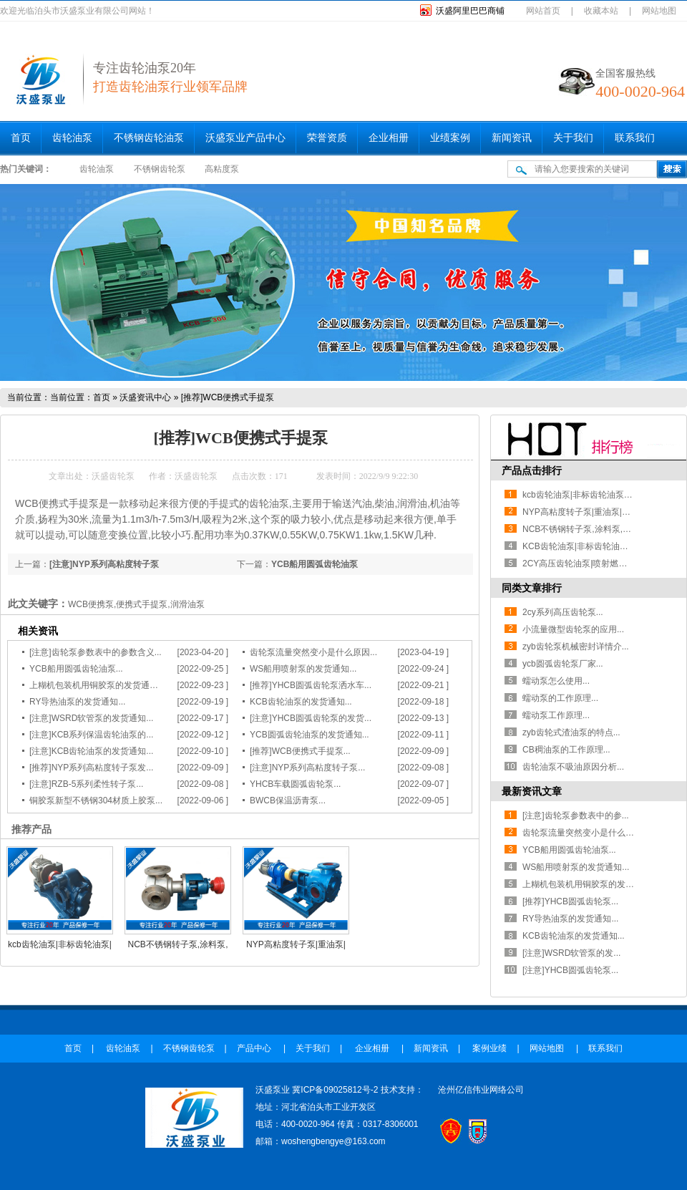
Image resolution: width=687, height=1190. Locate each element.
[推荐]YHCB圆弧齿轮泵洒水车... (310, 685)
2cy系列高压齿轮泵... (562, 612)
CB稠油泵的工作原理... (566, 750)
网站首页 (543, 11)
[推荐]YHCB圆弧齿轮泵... (570, 901)
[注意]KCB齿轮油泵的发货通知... (91, 751)
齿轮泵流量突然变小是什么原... (581, 833)
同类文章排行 (532, 588)
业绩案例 (450, 137)
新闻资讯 (512, 137)
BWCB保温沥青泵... (288, 800)
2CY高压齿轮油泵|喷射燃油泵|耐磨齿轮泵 (601, 563)
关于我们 (573, 137)
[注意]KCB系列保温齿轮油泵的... (91, 735)
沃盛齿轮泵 (113, 476)
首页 (21, 137)
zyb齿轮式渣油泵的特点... (571, 732)
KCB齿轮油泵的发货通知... (301, 702)
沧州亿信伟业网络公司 (481, 1090)
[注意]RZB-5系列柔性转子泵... (86, 784)
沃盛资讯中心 (145, 397)
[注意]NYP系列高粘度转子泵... (307, 768)
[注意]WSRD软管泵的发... (571, 953)
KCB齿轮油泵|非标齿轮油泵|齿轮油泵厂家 (602, 546)
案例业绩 (489, 1048)
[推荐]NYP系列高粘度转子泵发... (91, 768)
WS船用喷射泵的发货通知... (303, 669)
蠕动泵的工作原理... (560, 698)
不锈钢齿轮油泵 (149, 137)
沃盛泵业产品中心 (245, 137)
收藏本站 (601, 11)
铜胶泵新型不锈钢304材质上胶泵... (95, 800)
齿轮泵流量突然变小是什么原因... (313, 652)
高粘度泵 (222, 169)
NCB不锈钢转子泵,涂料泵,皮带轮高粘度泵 (602, 529)
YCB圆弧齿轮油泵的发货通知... (309, 735)
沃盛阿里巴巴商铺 (470, 11)
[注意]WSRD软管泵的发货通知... (91, 718)
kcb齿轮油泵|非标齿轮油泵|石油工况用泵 (600, 495)
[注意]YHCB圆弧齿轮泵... (570, 970)
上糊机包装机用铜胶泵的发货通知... (97, 685)
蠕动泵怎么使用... (556, 681)
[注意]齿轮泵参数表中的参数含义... (95, 652)
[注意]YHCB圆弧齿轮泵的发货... (310, 718)
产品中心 (255, 1048)
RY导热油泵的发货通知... (77, 702)
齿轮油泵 (72, 137)
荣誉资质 (327, 137)
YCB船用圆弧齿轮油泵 (314, 564)
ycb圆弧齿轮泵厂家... (562, 664)
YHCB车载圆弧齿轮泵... (295, 784)
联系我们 (635, 137)
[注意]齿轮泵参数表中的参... (575, 816)
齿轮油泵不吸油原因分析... (573, 767)
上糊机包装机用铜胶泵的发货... (581, 884)
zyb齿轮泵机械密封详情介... (575, 647)
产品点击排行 (532, 470)
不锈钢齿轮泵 (159, 169)
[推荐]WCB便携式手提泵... (300, 751)
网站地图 (659, 11)
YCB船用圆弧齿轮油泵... (76, 669)
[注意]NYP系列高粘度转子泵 (104, 564)
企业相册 (389, 137)
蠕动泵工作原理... (556, 715)
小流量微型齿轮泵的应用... (573, 629)
